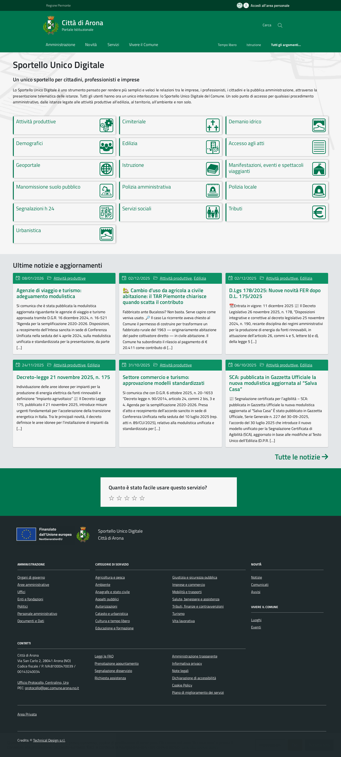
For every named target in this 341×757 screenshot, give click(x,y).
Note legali (180, 670)
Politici (22, 606)
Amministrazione (60, 44)
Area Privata (27, 714)
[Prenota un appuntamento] (240, 5)
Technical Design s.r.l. (49, 740)
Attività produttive (70, 278)
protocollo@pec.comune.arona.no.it (52, 688)
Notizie (256, 577)
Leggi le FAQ (104, 656)
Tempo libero (227, 44)
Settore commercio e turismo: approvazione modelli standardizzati (163, 380)
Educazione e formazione (114, 628)
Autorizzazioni (106, 606)
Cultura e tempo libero (112, 621)
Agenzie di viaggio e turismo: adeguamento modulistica (49, 293)
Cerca (267, 25)
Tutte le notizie (301, 456)
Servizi (113, 44)
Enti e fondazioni (30, 599)
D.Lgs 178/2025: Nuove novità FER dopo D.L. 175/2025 (275, 293)
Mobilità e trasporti (187, 591)
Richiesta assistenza (110, 678)
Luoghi (256, 620)
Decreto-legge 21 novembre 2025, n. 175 (63, 377)
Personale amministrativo (37, 613)
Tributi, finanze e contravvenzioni (198, 606)
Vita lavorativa (183, 621)
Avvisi (255, 591)
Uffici (21, 591)
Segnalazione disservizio (113, 670)
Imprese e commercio (188, 584)
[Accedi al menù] (21, 24)
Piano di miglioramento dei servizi (198, 692)
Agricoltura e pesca (110, 577)
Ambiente (102, 584)
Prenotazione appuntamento (117, 663)
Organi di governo (31, 577)
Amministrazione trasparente (194, 656)
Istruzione (254, 44)
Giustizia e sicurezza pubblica (194, 577)
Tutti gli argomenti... (286, 44)
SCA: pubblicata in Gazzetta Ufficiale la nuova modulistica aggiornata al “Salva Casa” (273, 383)
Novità (91, 44)
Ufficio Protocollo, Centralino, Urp (43, 682)
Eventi (256, 627)
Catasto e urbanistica (111, 613)
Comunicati (260, 584)
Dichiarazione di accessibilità (194, 678)
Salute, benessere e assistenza (195, 599)
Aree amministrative (33, 584)
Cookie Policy (182, 685)
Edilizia (200, 278)
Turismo (178, 613)
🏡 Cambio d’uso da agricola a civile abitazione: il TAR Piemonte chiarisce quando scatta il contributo (165, 296)
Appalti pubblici (107, 599)
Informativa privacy (187, 663)
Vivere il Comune (143, 44)
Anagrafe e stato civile (112, 591)
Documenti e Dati (30, 621)
